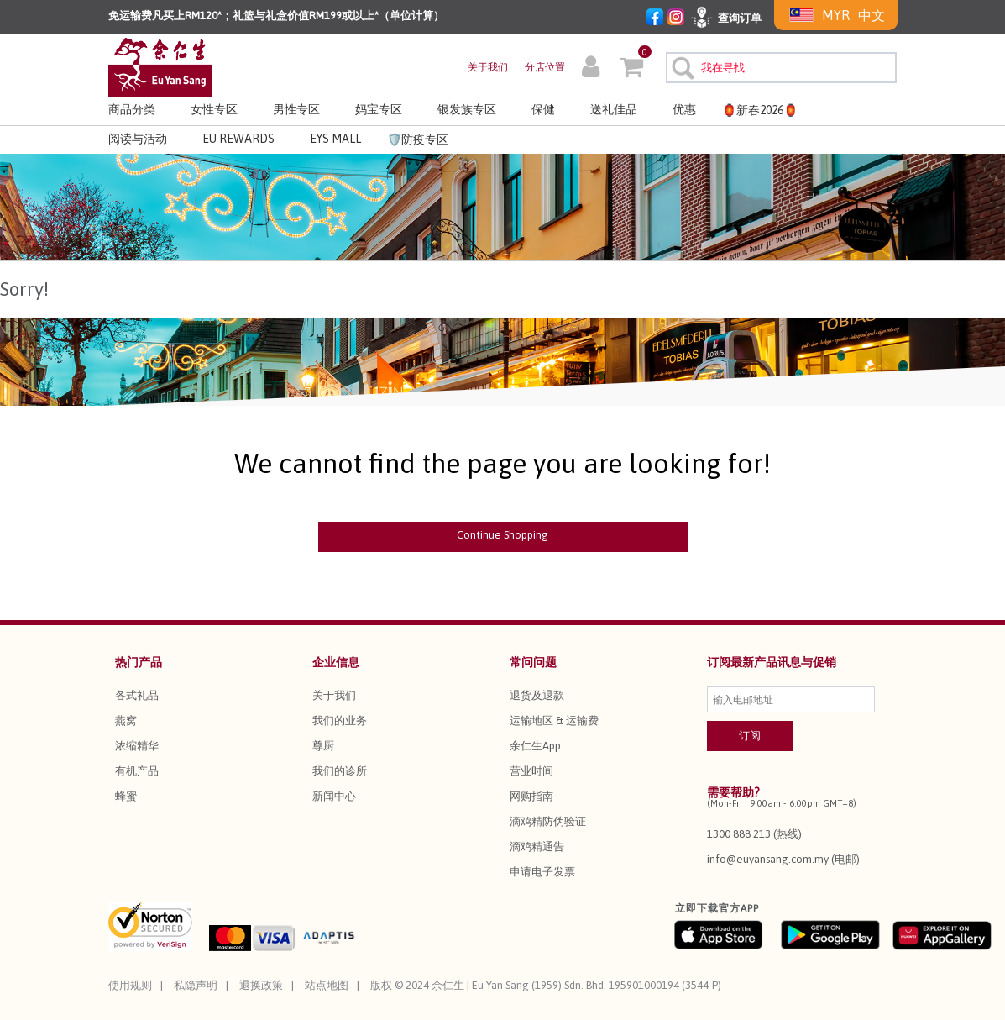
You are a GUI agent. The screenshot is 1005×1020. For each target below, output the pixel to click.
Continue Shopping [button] (502, 534)
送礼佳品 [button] (613, 109)
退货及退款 (537, 695)
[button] (590, 69)
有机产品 (137, 771)
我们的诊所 (339, 771)
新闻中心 (334, 796)
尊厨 (323, 745)
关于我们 (488, 67)
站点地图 (326, 985)
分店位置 (545, 67)
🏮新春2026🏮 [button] (760, 110)
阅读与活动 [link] (137, 138)
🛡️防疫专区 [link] (417, 139)
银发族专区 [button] (466, 109)
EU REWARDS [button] (238, 138)
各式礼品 (137, 695)
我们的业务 (339, 720)
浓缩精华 (137, 745)
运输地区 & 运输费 (554, 720)
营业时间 (531, 771)
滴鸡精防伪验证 (548, 821)
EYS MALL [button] (335, 138)
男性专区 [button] (296, 109)
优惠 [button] (684, 109)
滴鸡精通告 (537, 846)
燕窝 (126, 720)
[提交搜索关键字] (680, 65)
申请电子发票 (542, 871)
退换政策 (261, 985)
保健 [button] (543, 109)
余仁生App (535, 745)
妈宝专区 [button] (378, 109)
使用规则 (130, 985)
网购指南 (531, 796)
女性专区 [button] (214, 109)
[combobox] (781, 67)
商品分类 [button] (131, 109)
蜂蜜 (126, 796)
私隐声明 (195, 985)
